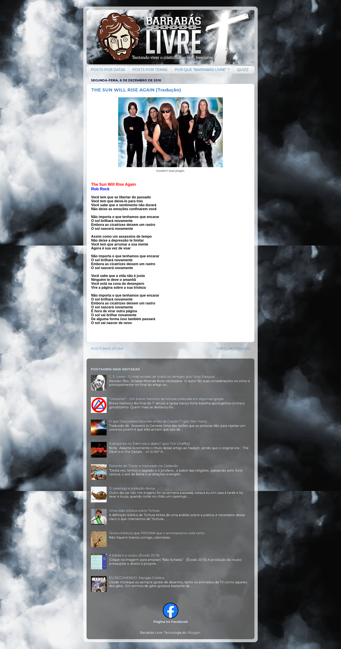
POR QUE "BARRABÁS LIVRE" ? (202, 70)
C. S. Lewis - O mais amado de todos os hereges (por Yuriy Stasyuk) (162, 377)
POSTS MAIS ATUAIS (107, 349)
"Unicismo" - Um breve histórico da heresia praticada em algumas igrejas (166, 399)
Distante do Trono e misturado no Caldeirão (143, 466)
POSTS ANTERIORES (233, 349)
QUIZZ (243, 70)
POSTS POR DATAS (108, 70)
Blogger (193, 633)
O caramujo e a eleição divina (132, 488)
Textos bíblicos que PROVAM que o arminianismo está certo (157, 533)
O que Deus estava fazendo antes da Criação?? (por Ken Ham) (158, 421)
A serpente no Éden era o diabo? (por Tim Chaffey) (149, 444)
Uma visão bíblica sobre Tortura (134, 511)
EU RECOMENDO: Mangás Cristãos (136, 578)
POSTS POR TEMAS (149, 70)
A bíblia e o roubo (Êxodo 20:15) (134, 555)
